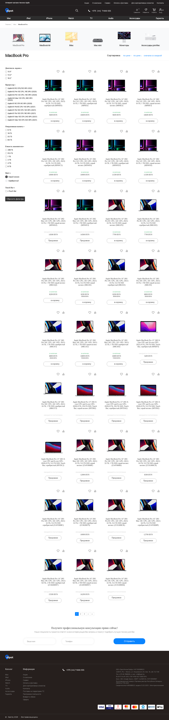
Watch (7, 683)
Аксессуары (10, 691)
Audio (7, 688)
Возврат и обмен (29, 697)
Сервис (107, 3)
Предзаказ (53, 241)
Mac (14, 24)
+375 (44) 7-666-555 (101, 11)
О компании (96, 3)
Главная (8, 24)
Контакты (160, 3)
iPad (6, 677)
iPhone (7, 680)
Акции (86, 3)
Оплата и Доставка (121, 3)
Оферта (26, 700)
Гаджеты (8, 694)
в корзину (55, 121)
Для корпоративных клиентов (142, 3)
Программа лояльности (32, 694)
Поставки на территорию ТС (33, 691)
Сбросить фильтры (15, 199)
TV (6, 686)
